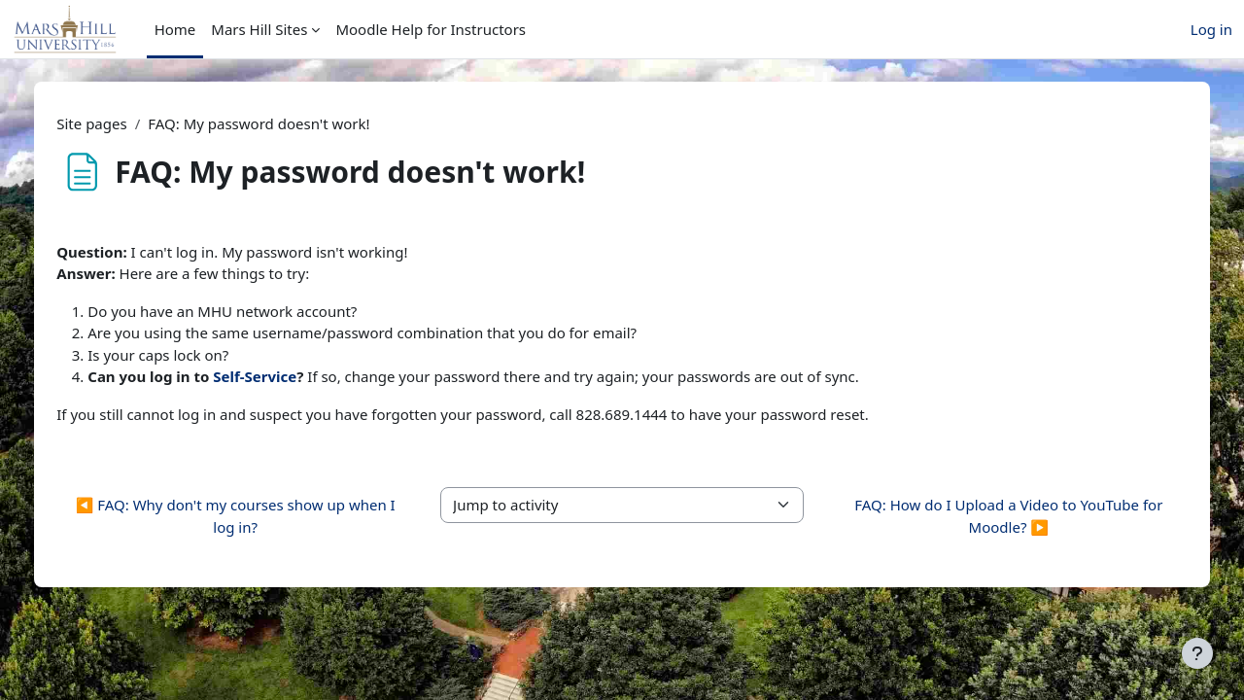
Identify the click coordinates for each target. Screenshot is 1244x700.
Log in (1211, 29)
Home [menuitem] (175, 29)
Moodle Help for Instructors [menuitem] (430, 29)
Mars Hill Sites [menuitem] (259, 29)
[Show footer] (1197, 653)
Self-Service (296, 376)
